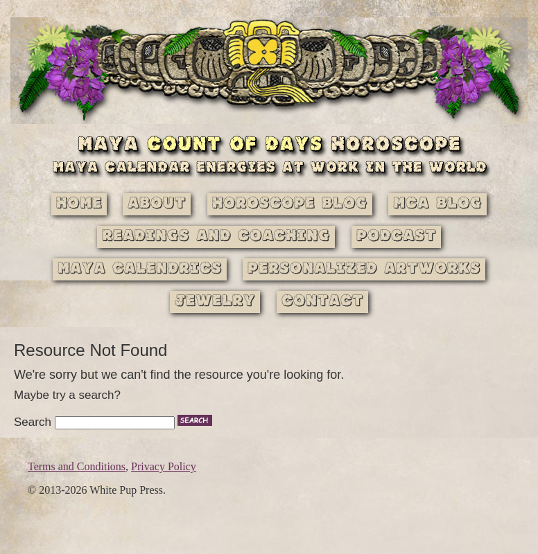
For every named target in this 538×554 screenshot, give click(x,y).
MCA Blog (437, 204)
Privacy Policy (163, 466)
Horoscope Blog (289, 204)
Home (79, 204)
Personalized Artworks (364, 269)
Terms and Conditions (76, 466)
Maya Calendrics (140, 269)
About (157, 204)
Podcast (396, 236)
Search (32, 422)
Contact (322, 301)
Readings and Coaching (216, 236)
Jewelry (215, 301)
